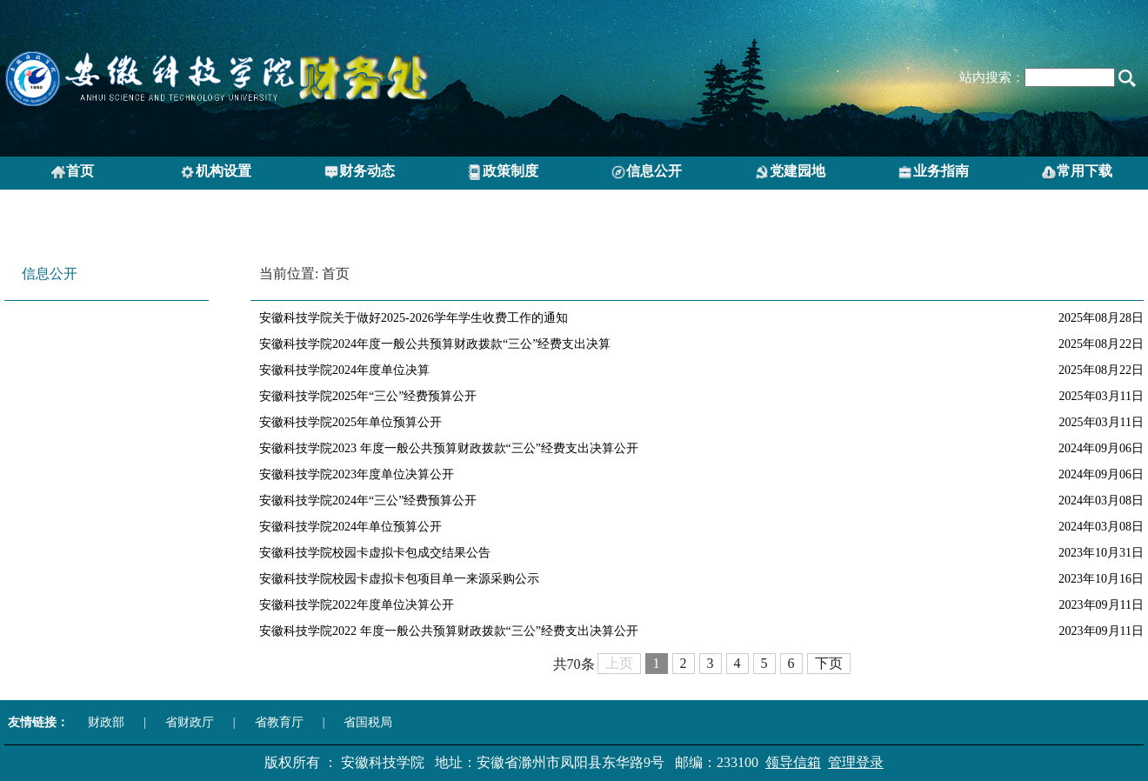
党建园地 (789, 172)
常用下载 (1076, 172)
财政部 (106, 722)
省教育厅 (279, 722)
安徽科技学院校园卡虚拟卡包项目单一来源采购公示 (399, 578)
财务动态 (359, 172)
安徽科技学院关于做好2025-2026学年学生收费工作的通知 (413, 317)
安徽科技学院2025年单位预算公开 (350, 422)
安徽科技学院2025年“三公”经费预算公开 (368, 396)
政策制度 (502, 172)
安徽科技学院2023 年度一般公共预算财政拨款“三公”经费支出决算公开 (448, 448)
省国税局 (368, 722)
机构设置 (215, 172)
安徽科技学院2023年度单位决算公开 (356, 474)
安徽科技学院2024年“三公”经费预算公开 (368, 500)
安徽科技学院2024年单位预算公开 (350, 526)
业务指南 (933, 172)
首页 (72, 172)
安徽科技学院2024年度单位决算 (344, 370)
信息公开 (646, 172)
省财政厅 (189, 722)
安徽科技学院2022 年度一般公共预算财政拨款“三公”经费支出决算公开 (448, 630)
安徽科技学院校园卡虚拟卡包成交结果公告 (375, 552)
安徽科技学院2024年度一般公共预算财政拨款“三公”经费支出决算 (435, 343)
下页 (829, 663)
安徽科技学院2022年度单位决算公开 (356, 604)
